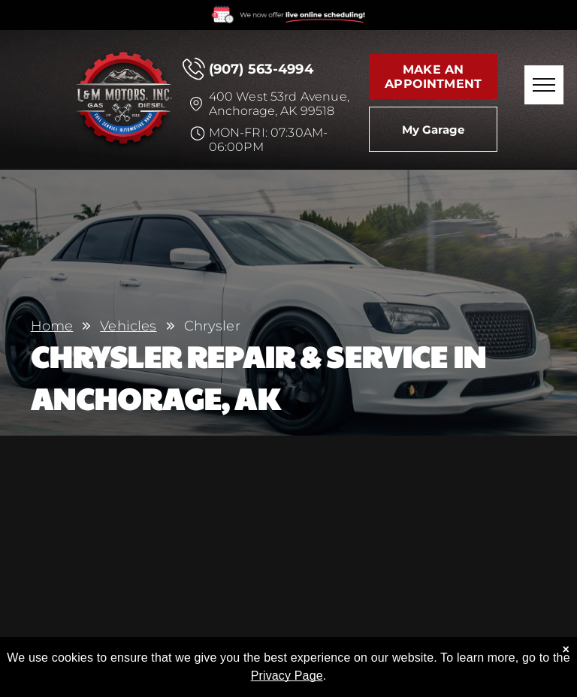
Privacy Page (287, 680)
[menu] (543, 84)
